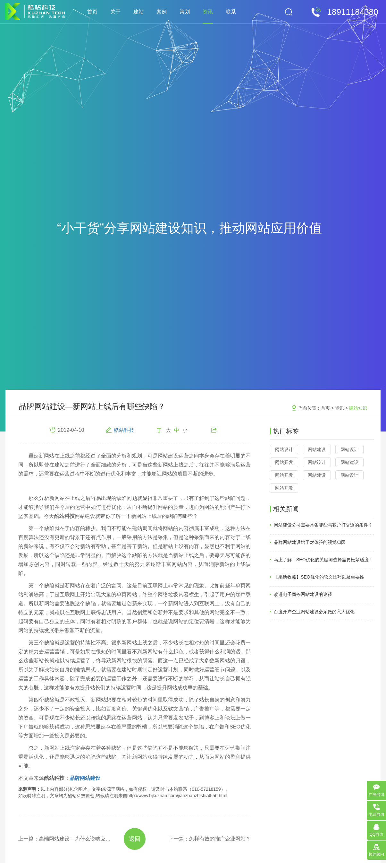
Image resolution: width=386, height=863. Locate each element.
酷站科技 (124, 430)
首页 (92, 11)
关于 (115, 11)
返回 (134, 839)
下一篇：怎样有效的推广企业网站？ (210, 838)
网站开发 (284, 462)
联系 (231, 11)
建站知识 (358, 408)
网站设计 (284, 449)
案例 (161, 11)
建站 (138, 11)
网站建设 (317, 449)
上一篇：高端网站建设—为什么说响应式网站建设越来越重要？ (65, 838)
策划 (185, 11)
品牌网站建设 (85, 778)
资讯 (208, 11)
